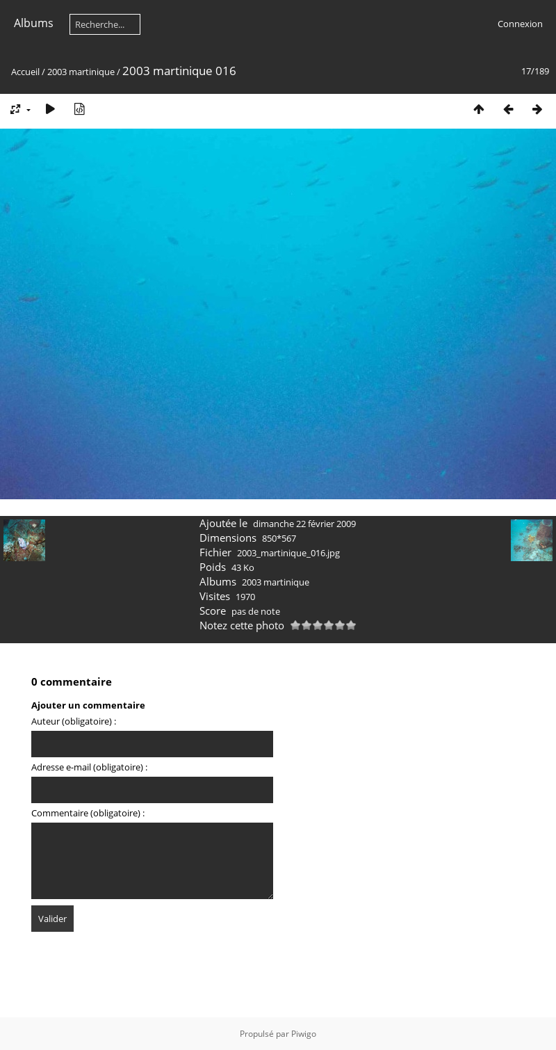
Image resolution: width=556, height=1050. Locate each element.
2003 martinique (81, 71)
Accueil (25, 71)
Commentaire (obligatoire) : (88, 813)
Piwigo (303, 1034)
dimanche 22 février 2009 (304, 523)
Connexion (520, 23)
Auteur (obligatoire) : (73, 721)
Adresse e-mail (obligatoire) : (89, 767)
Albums (34, 23)
